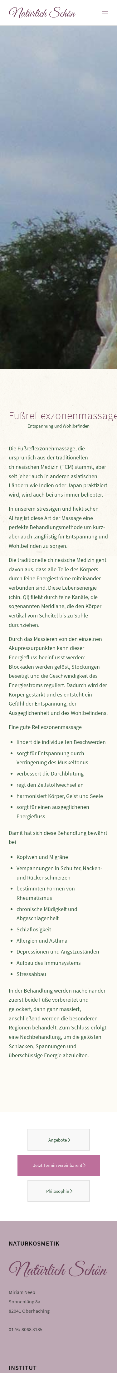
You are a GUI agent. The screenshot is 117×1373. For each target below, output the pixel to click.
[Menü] (105, 12)
